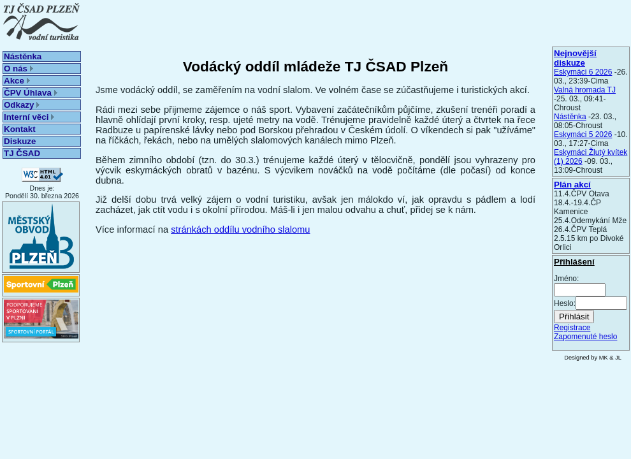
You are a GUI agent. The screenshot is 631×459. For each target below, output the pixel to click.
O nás (18, 68)
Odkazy (22, 105)
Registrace (572, 327)
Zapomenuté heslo (585, 336)
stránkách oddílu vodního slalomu (240, 229)
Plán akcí (572, 184)
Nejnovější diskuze (575, 58)
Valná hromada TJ (585, 89)
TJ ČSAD (22, 153)
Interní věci (29, 117)
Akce (17, 80)
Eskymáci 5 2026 (583, 134)
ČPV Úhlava (30, 93)
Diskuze (20, 141)
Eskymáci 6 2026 (583, 72)
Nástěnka (22, 56)
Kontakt (20, 129)
